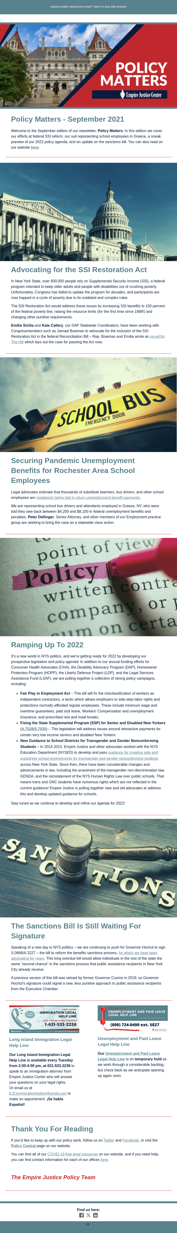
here (104, 1160)
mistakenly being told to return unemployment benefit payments (88, 498)
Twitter (108, 1140)
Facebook (131, 1140)
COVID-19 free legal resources (72, 1154)
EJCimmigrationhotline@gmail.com (38, 1093)
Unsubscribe (75, 1224)
